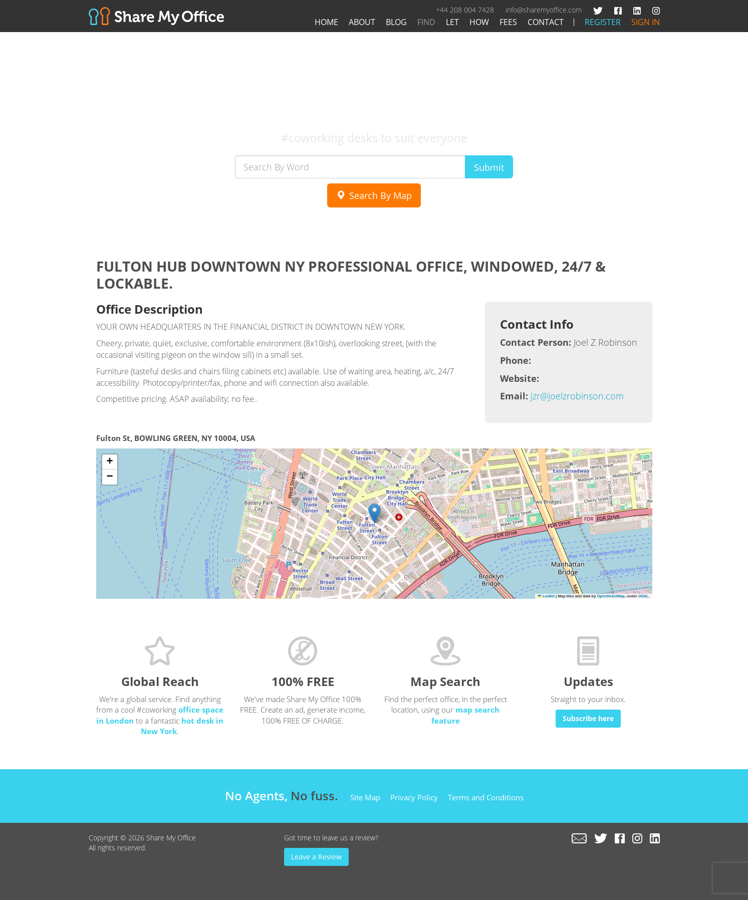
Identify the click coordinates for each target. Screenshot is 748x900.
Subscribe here (588, 718)
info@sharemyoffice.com (544, 10)
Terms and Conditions (486, 797)
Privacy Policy (414, 797)
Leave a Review (316, 856)
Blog (396, 22)
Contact (546, 22)
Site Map (365, 797)
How (479, 22)
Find (426, 22)
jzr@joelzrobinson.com (577, 396)
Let (452, 22)
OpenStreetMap (610, 596)
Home (326, 22)
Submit (489, 167)
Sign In (645, 22)
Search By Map (374, 195)
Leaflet (546, 596)
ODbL (643, 596)
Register (603, 22)
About (362, 22)
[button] (374, 513)
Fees (508, 22)
